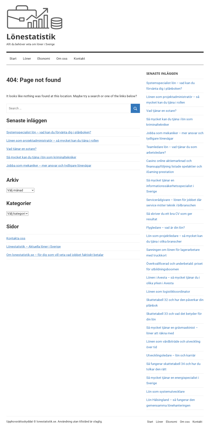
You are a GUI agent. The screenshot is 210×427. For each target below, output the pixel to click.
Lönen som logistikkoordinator (168, 291)
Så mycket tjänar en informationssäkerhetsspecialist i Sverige (170, 185)
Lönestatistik (31, 36)
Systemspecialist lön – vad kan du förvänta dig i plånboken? (48, 132)
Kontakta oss (15, 238)
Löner (27, 58)
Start (13, 58)
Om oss (61, 58)
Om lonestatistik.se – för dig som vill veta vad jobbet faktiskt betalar (54, 255)
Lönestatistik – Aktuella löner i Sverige (33, 246)
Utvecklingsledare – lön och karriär (171, 355)
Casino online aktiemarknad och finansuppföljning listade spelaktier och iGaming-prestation (174, 166)
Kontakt (79, 58)
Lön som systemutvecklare (165, 391)
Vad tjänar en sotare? (21, 149)
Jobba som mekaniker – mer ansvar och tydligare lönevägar (48, 165)
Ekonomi (43, 58)
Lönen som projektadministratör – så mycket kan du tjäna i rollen (52, 140)
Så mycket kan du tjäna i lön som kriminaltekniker (41, 157)
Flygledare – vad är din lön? (165, 227)
